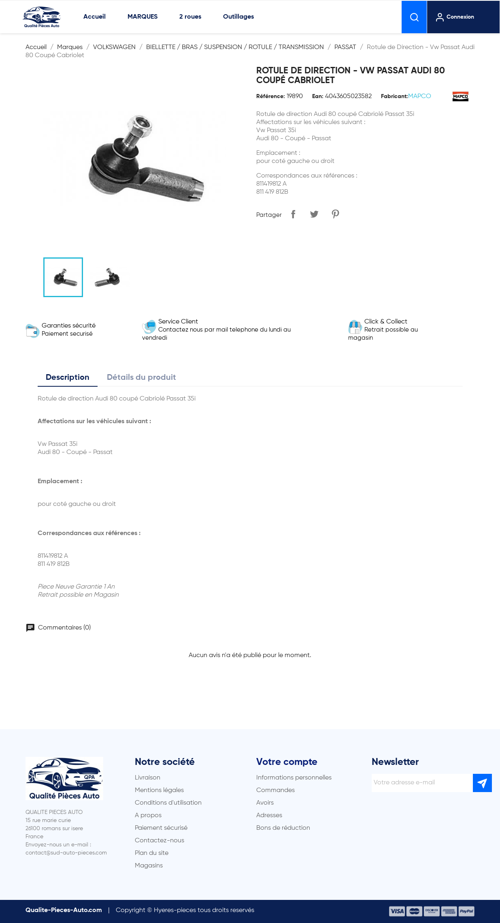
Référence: (270, 96)
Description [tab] (67, 378)
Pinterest (335, 214)
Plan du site (151, 853)
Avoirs (265, 803)
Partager (293, 214)
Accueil (94, 17)
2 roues (190, 17)
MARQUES (142, 17)
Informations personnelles (294, 778)
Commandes (275, 790)
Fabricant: (394, 96)
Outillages (238, 17)
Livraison (147, 778)
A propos (148, 815)
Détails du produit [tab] (141, 378)
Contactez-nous (159, 840)
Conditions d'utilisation (168, 803)
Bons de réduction (283, 828)
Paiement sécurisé (161, 828)
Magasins (149, 866)
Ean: (317, 96)
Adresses (269, 815)
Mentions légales (159, 790)
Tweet (314, 214)
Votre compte (286, 762)
